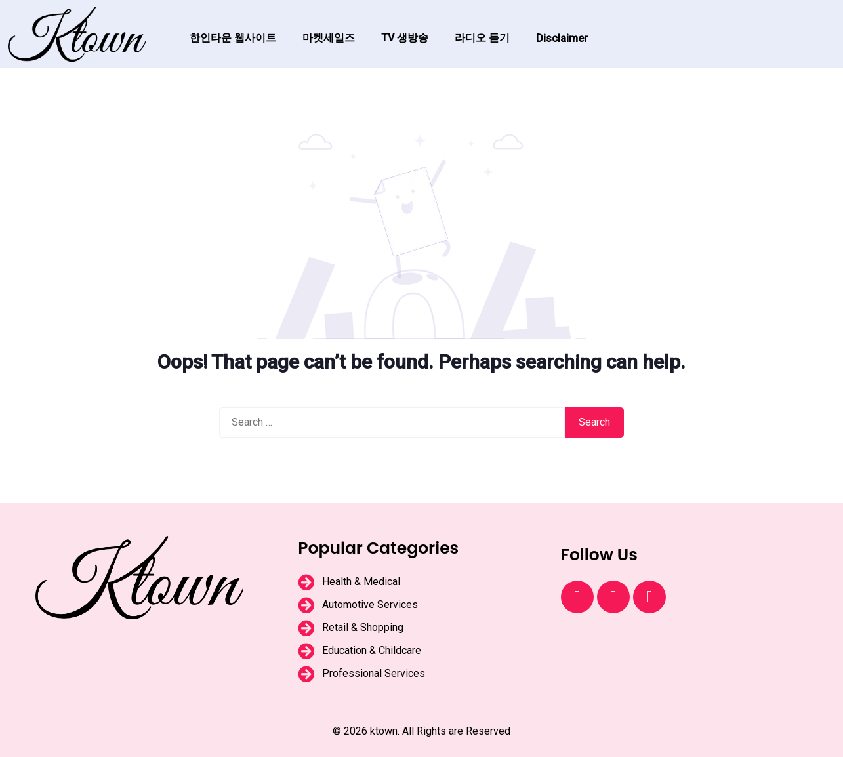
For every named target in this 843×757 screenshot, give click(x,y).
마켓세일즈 (328, 37)
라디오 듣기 (482, 37)
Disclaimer (562, 38)
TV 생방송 (404, 37)
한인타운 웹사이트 (233, 37)
